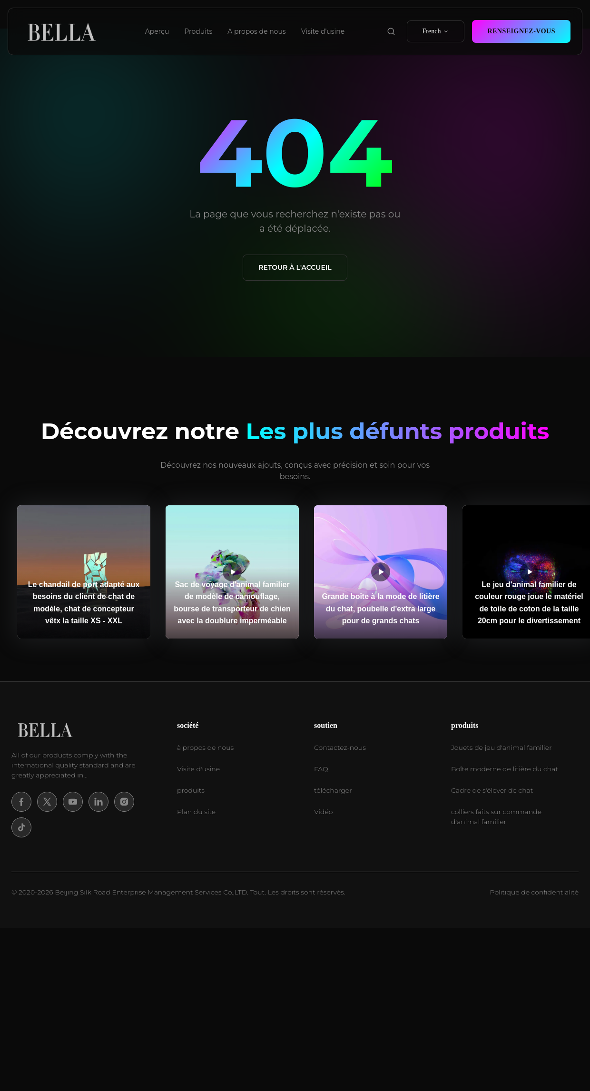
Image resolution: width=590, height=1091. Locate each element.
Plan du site (196, 811)
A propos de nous (256, 31)
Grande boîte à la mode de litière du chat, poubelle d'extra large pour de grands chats (380, 608)
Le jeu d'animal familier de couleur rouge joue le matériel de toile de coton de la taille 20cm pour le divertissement (529, 602)
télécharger (333, 790)
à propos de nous (205, 747)
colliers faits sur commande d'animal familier (496, 816)
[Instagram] (124, 802)
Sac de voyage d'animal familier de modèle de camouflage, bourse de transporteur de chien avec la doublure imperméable (232, 602)
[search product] (391, 31)
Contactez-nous (340, 747)
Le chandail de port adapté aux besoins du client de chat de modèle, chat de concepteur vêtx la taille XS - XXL (84, 602)
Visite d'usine (323, 31)
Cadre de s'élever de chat (492, 790)
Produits (198, 31)
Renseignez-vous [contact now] (521, 31)
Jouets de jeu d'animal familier (501, 747)
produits (191, 790)
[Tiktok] (21, 827)
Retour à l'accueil (294, 267)
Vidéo (323, 811)
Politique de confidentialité (534, 892)
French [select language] (436, 31)
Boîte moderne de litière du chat (504, 769)
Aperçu (157, 31)
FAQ (321, 769)
